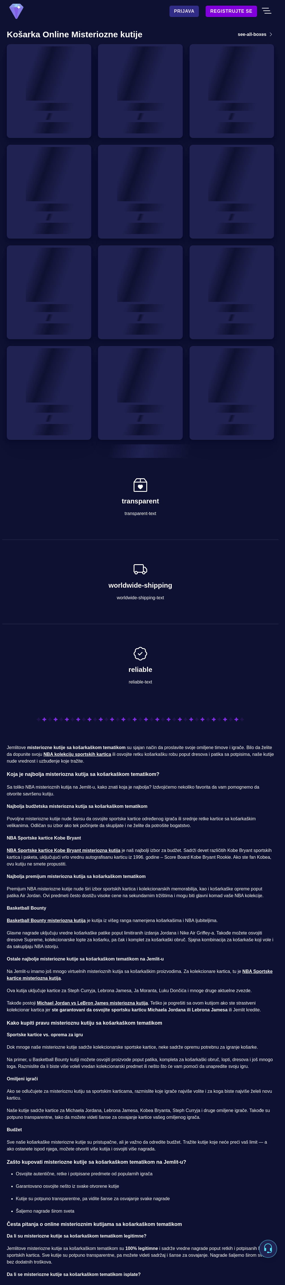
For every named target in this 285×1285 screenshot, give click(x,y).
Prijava (184, 11)
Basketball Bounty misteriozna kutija (46, 920)
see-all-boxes (256, 34)
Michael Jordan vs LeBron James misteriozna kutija (92, 1003)
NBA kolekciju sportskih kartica (77, 754)
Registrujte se (231, 11)
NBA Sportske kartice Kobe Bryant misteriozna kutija (63, 850)
